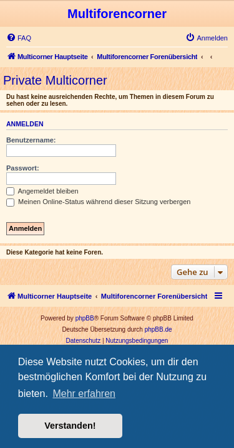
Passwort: (22, 168)
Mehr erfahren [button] (83, 393)
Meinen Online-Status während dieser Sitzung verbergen (98, 201)
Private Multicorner (55, 80)
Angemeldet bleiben (42, 191)
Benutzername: (31, 140)
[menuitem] (18, 37)
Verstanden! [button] (69, 426)
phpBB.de (158, 329)
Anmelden (25, 124)
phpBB (85, 318)
